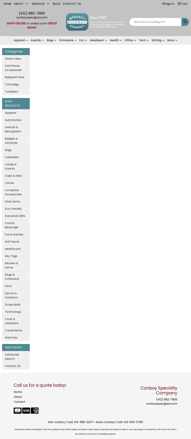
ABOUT (19, 4)
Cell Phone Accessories (13, 68)
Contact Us (12, 366)
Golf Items (12, 242)
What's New (13, 59)
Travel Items (13, 330)
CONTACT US (72, 4)
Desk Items (12, 202)
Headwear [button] (97, 40)
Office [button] (129, 40)
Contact (19, 402)
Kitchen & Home (11, 265)
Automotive (13, 120)
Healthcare (12, 249)
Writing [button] (156, 40)
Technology (13, 312)
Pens (8, 286)
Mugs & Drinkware (12, 277)
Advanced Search (12, 357)
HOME (7, 4)
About (18, 397)
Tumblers (11, 92)
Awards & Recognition (13, 129)
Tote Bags (12, 84)
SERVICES (38, 4)
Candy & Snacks (11, 166)
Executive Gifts (15, 216)
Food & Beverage (11, 225)
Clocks (9, 183)
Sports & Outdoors (11, 295)
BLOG (56, 4)
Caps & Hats (13, 176)
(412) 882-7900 (32, 13)
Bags (8, 150)
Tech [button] (142, 40)
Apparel (10, 113)
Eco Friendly (13, 209)
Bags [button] (50, 40)
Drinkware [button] (66, 40)
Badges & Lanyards (11, 141)
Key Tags (11, 256)
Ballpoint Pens (14, 77)
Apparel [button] (19, 40)
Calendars (12, 157)
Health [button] (114, 40)
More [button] (170, 40)
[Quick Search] (155, 22)
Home (18, 392)
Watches (11, 338)
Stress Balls (12, 305)
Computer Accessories (13, 192)
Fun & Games (14, 234)
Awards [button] (36, 40)
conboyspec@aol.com (31, 17)
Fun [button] (81, 40)
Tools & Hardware (12, 321)
